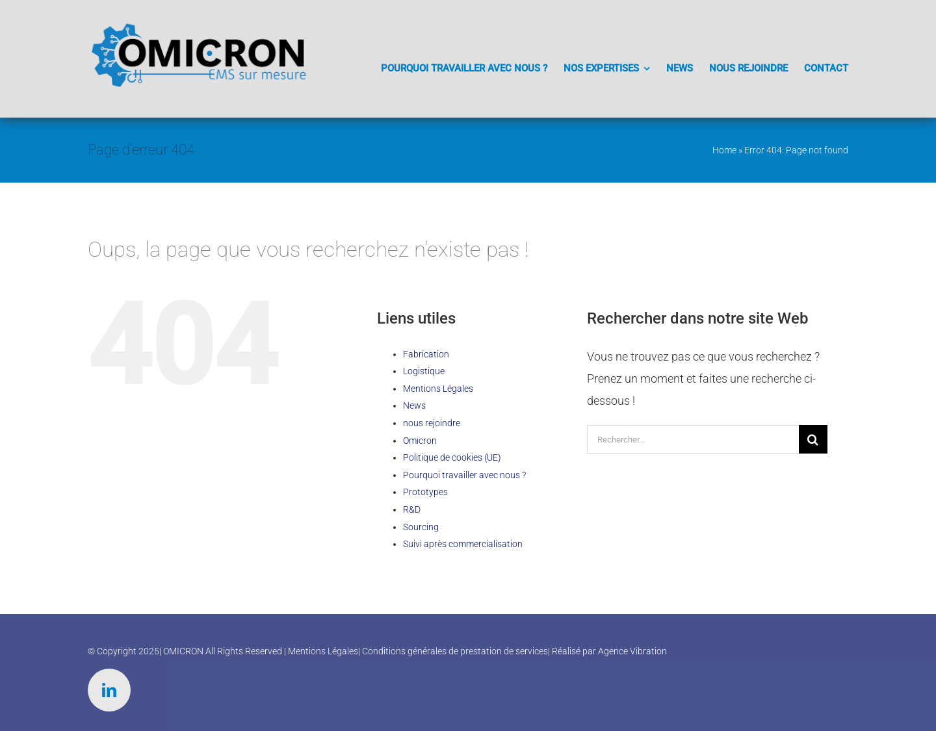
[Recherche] (813, 439)
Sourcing (421, 527)
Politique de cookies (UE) (452, 457)
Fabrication (426, 354)
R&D (412, 509)
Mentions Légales (438, 388)
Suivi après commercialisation (463, 544)
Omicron (420, 440)
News (414, 405)
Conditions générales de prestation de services (455, 651)
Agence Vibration (632, 651)
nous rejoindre (431, 423)
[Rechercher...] (693, 439)
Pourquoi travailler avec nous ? (464, 475)
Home (724, 150)
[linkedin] (109, 690)
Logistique (424, 371)
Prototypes (425, 492)
